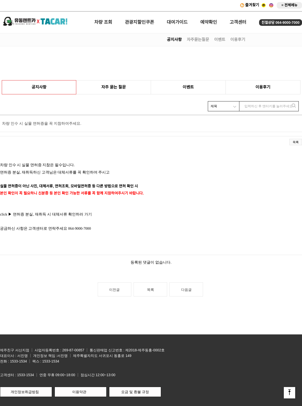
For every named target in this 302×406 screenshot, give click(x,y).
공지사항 (174, 39)
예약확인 (208, 22)
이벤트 (219, 39)
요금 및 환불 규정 (135, 392)
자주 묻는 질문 (113, 87)
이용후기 (237, 39)
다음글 (186, 290)
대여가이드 (177, 22)
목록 (296, 142)
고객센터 (238, 22)
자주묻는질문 (198, 39)
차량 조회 (103, 22)
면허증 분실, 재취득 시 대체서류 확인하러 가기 (53, 214)
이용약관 (79, 392)
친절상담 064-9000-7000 (280, 22)
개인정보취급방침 (25, 392)
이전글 (114, 290)
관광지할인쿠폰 (139, 22)
